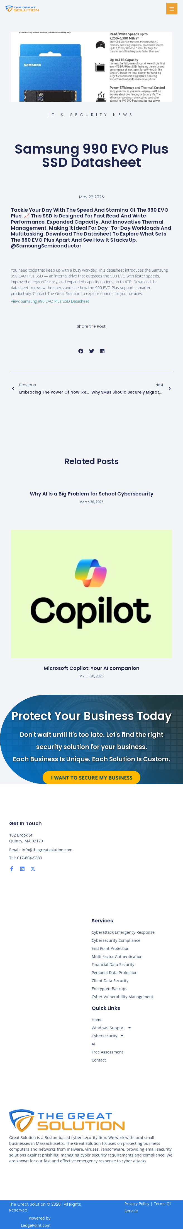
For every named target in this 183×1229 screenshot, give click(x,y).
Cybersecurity (108, 1036)
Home (97, 1019)
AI (93, 1044)
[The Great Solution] (22, 9)
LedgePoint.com (35, 1225)
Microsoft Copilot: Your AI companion (92, 668)
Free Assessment (107, 1052)
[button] (81, 351)
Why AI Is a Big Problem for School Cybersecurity (91, 493)
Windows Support (111, 1028)
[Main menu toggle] (172, 8)
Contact (99, 1060)
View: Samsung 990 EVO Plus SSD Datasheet (50, 301)
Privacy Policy (137, 1203)
